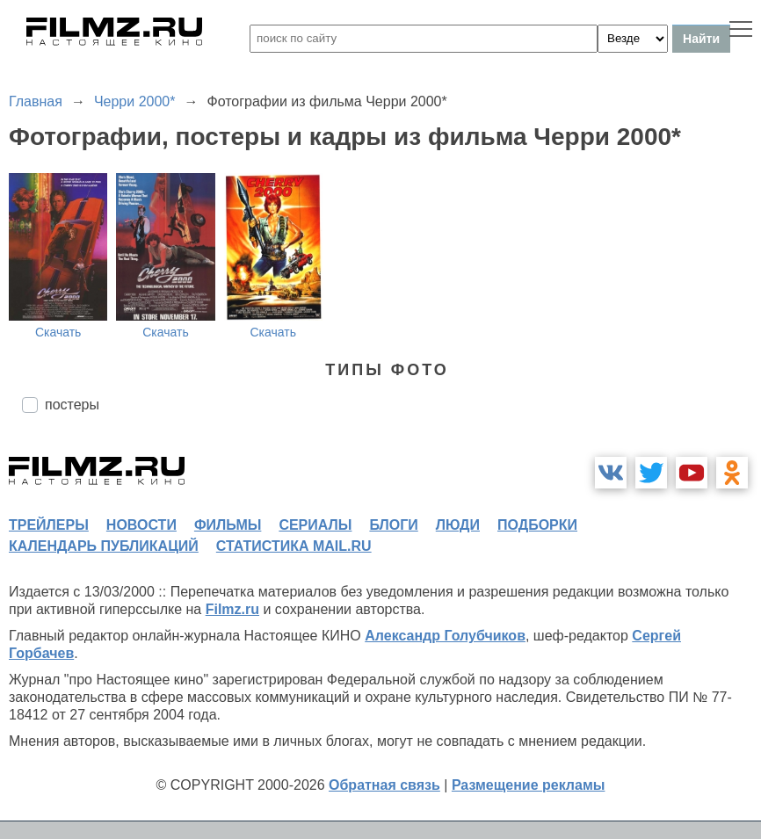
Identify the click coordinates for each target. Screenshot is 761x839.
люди (458, 524)
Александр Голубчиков (445, 635)
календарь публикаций (104, 546)
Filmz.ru (232, 609)
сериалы (315, 524)
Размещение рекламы (528, 785)
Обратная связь (384, 785)
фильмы (227, 524)
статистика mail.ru (294, 546)
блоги (393, 524)
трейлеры (49, 524)
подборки (537, 524)
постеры (72, 404)
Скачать (58, 332)
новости (141, 524)
